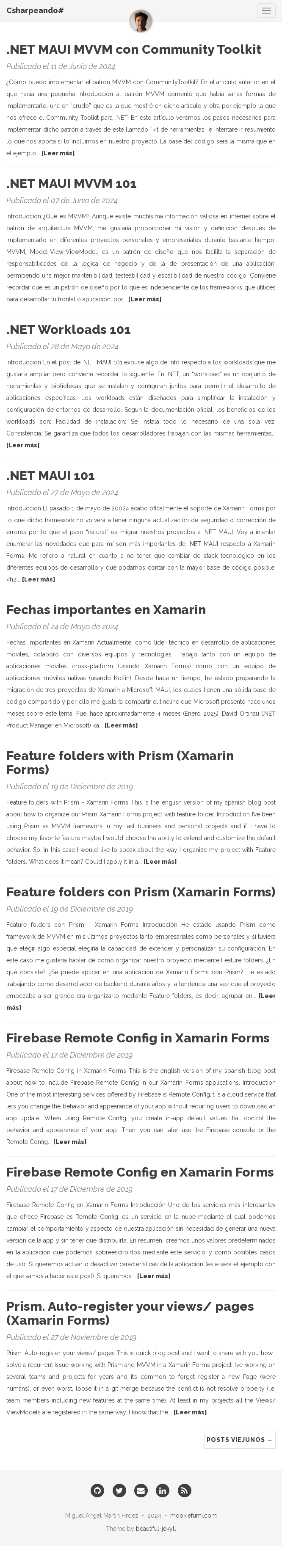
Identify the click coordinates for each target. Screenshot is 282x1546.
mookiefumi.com (193, 1515)
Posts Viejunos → (240, 1439)
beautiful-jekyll (156, 1528)
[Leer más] (58, 153)
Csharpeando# (35, 10)
